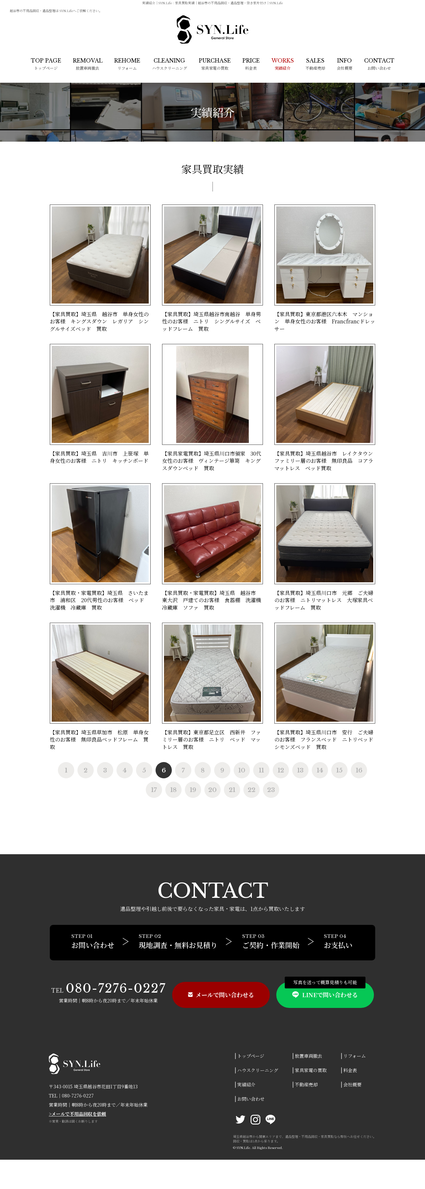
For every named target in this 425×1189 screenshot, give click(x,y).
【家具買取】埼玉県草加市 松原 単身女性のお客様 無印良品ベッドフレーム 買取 (99, 740)
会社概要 (344, 64)
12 (281, 770)
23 (271, 790)
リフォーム (127, 64)
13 (300, 770)
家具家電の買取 (215, 64)
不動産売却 (315, 64)
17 (154, 790)
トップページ (46, 64)
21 (232, 790)
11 (261, 770)
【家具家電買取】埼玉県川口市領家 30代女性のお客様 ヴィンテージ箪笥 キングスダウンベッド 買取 (211, 461)
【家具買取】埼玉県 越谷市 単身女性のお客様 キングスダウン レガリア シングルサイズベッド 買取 (99, 321)
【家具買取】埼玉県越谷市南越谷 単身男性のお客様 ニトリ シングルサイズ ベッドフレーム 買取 (211, 321)
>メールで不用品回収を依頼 (77, 1114)
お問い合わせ (379, 64)
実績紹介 (246, 1084)
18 (173, 790)
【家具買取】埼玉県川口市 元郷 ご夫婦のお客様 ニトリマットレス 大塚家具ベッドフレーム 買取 (323, 600)
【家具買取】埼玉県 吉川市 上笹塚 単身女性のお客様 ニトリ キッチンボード (102, 457)
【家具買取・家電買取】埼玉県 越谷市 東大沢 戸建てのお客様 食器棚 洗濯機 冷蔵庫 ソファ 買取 (214, 600)
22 (251, 790)
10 (241, 770)
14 (320, 770)
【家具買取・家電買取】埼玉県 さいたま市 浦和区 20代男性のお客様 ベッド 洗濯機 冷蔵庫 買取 (99, 600)
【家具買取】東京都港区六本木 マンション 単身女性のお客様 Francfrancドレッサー (324, 321)
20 (212, 790)
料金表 (251, 64)
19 (193, 790)
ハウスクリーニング (169, 64)
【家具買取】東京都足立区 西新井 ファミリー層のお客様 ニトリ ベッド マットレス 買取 (211, 740)
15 (339, 770)
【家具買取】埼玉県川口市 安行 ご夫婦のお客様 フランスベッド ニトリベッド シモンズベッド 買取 (326, 740)
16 (359, 770)
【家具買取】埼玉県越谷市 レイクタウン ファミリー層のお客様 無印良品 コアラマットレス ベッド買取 (326, 461)
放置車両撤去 (88, 64)
